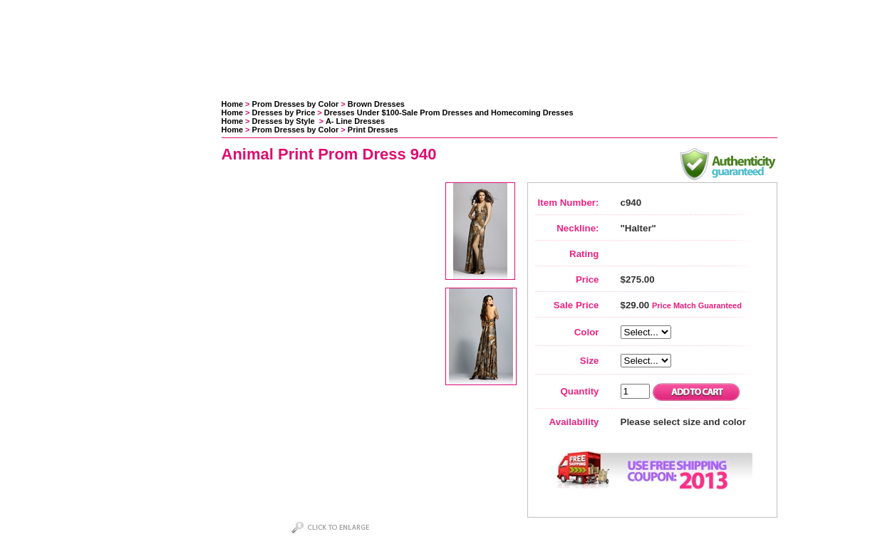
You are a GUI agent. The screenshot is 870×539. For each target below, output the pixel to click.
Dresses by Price (284, 112)
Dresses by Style (284, 121)
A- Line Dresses (355, 121)
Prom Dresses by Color (295, 104)
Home (233, 104)
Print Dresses (373, 129)
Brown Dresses (376, 104)
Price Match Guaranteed (697, 305)
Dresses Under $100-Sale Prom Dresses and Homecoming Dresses (449, 112)
